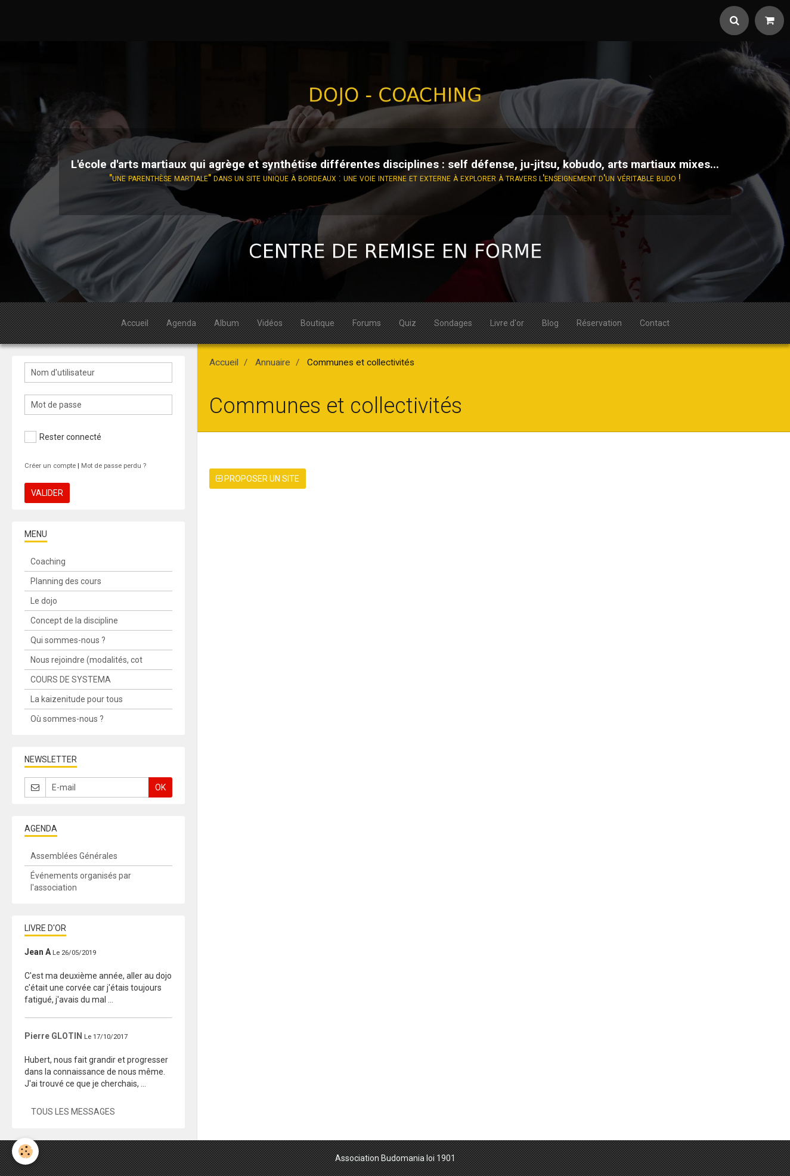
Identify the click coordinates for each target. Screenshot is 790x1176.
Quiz (407, 323)
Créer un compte (50, 466)
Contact (655, 323)
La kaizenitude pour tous (76, 699)
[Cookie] (25, 1151)
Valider (47, 493)
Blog (550, 323)
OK (160, 787)
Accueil (134, 323)
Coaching (48, 561)
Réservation (599, 323)
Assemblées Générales (73, 856)
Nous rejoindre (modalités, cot (86, 660)
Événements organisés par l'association (80, 881)
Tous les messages (73, 1111)
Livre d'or (507, 323)
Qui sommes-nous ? (68, 640)
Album (226, 323)
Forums (366, 323)
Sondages (453, 323)
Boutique (317, 323)
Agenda (181, 323)
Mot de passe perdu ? (113, 466)
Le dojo (43, 601)
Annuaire (272, 362)
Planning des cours (65, 581)
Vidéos (270, 323)
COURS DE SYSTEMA (70, 679)
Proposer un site (257, 478)
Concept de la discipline (74, 620)
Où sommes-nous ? (67, 719)
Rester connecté (62, 437)
